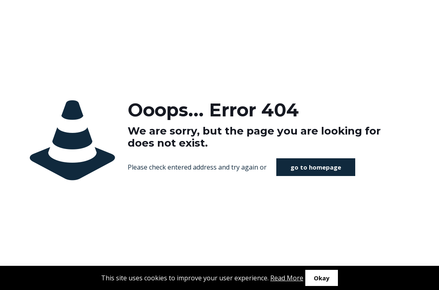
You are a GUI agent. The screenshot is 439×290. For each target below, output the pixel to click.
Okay (321, 278)
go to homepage (315, 167)
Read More (286, 277)
